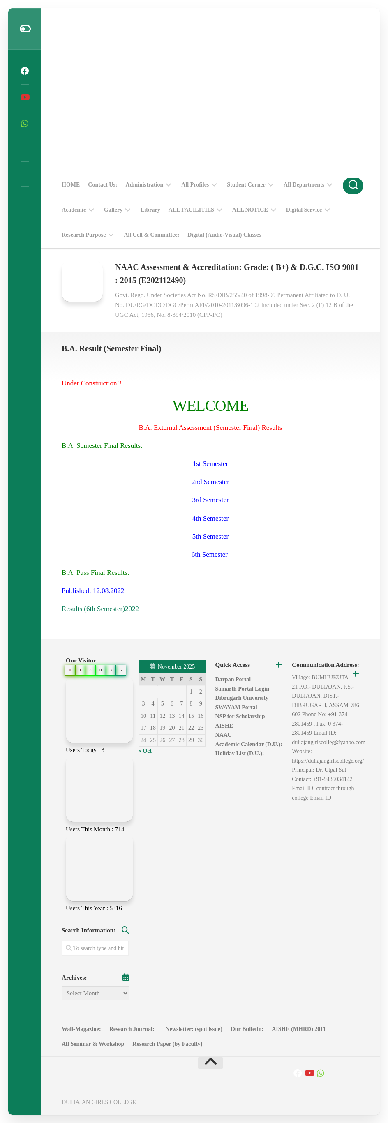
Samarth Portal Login (242, 689)
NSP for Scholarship (240, 716)
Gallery (113, 210)
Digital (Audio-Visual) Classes (224, 235)
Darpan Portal (233, 679)
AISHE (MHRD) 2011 (299, 1029)
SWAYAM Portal (236, 707)
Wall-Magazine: (81, 1029)
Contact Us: (102, 185)
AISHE (224, 726)
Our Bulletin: (247, 1029)
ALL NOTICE (250, 210)
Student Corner (246, 185)
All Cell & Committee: (151, 235)
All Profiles (195, 185)
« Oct (145, 751)
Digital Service (304, 210)
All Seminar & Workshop (93, 1044)
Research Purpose (84, 235)
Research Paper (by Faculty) (167, 1044)
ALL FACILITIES (191, 210)
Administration (145, 185)
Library (150, 210)
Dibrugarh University (242, 698)
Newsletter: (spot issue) (193, 1029)
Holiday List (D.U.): (239, 753)
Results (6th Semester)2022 (100, 609)
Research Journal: (133, 1029)
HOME (71, 185)
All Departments (304, 185)
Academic (74, 210)
